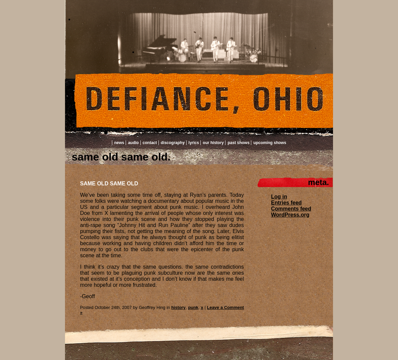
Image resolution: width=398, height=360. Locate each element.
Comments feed (291, 209)
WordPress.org (290, 215)
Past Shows (238, 142)
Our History (213, 142)
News (119, 142)
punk (193, 307)
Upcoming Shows (269, 142)
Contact (150, 142)
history (178, 307)
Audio (133, 142)
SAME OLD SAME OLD (109, 183)
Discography (173, 142)
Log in (279, 196)
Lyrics (194, 142)
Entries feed (286, 203)
